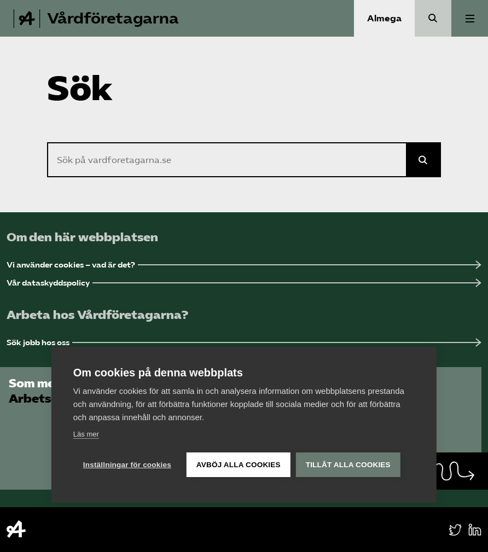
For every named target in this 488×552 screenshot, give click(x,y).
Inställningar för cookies (127, 465)
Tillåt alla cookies (348, 465)
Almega (384, 18)
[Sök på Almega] (423, 159)
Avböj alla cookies (238, 465)
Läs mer (86, 434)
